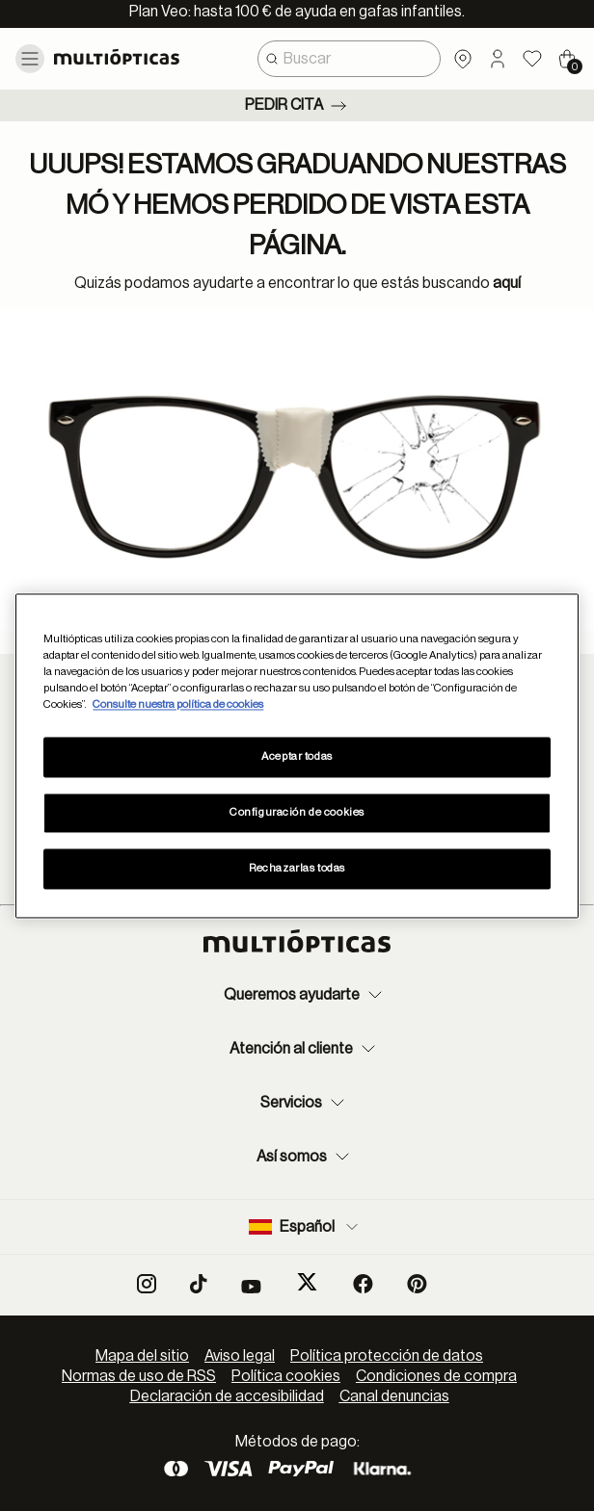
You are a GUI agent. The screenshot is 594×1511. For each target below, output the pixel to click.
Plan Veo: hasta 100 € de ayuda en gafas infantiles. (297, 11)
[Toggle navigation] (29, 58)
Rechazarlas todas (297, 868)
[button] (497, 58)
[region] (296, 755)
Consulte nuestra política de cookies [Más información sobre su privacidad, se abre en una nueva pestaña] (178, 704)
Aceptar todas (296, 756)
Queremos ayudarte (305, 994)
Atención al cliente (305, 1048)
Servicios (304, 1102)
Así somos (305, 1156)
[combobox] (349, 58)
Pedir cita (297, 105)
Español (305, 1226)
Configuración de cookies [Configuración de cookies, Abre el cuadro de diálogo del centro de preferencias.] (297, 812)
